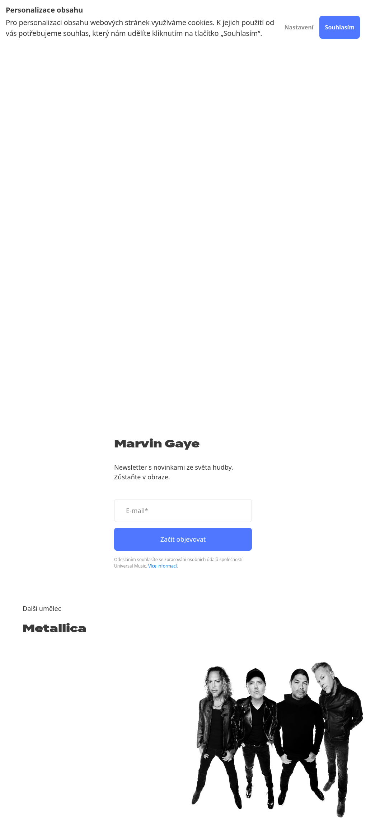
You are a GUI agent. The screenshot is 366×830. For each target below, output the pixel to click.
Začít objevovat (183, 539)
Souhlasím (340, 27)
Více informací (162, 566)
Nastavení (299, 27)
